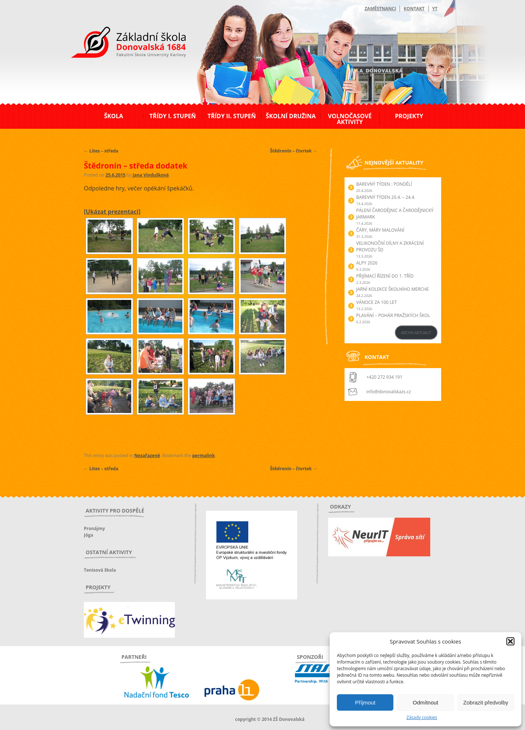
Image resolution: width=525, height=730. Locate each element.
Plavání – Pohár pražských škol (393, 315)
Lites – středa (101, 151)
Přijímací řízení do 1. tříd (384, 276)
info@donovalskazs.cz (388, 392)
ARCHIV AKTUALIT (416, 332)
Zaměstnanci (380, 8)
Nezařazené (147, 455)
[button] (510, 641)
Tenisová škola (100, 570)
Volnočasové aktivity (350, 119)
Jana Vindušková (151, 175)
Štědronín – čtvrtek (293, 151)
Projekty (409, 116)
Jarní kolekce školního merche (392, 289)
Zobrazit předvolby (485, 702)
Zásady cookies (422, 717)
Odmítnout (425, 702)
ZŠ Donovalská (123, 43)
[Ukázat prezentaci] (112, 212)
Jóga (88, 535)
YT (435, 8)
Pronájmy (94, 528)
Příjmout (365, 702)
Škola (113, 116)
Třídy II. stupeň (231, 116)
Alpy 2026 (366, 263)
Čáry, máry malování (380, 230)
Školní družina (291, 116)
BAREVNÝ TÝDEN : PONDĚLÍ (384, 184)
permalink (203, 455)
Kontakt (414, 8)
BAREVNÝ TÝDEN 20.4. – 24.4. (385, 197)
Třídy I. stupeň (172, 116)
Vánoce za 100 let (376, 302)
